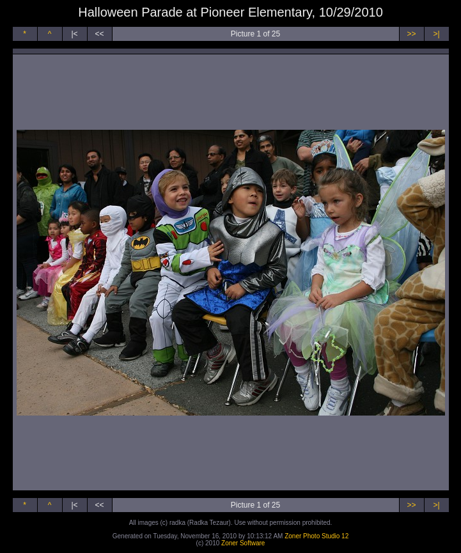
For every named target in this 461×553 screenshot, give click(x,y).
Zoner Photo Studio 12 (316, 536)
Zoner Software (243, 543)
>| (436, 33)
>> (411, 33)
